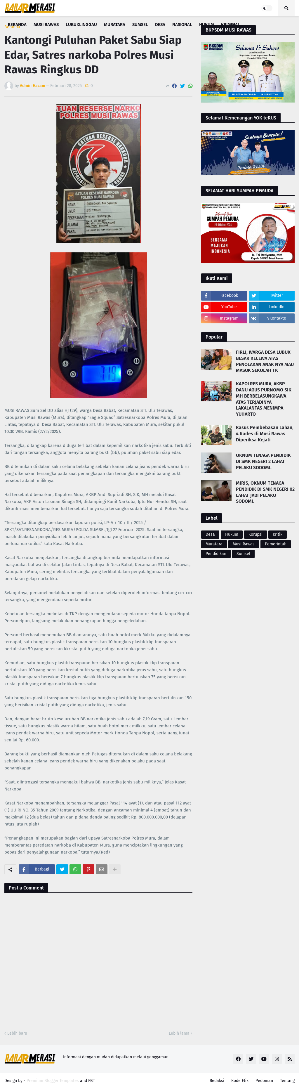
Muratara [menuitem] (114, 24)
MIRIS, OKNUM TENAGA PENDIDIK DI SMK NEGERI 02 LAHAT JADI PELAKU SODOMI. (265, 492)
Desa (210, 534)
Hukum (231, 534)
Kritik (277, 534)
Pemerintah (275, 544)
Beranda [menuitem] (17, 24)
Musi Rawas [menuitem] (46, 24)
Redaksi (217, 1080)
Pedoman (264, 1080)
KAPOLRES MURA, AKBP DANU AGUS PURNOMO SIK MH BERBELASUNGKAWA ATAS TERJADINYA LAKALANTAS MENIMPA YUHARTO (263, 399)
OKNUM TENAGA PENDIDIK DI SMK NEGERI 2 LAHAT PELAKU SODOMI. (263, 461)
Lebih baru (17, 1033)
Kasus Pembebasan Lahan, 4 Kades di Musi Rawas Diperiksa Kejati (264, 434)
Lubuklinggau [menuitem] (81, 24)
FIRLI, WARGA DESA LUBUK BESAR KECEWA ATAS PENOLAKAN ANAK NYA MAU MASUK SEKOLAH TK (265, 361)
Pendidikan (216, 553)
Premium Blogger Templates (53, 1080)
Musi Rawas (244, 544)
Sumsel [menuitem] (140, 24)
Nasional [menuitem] (182, 24)
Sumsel (243, 553)
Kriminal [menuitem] (230, 24)
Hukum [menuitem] (206, 24)
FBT (91, 1080)
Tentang (287, 1080)
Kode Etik (239, 1080)
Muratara (214, 544)
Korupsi (255, 534)
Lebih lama (179, 1033)
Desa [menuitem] (160, 24)
